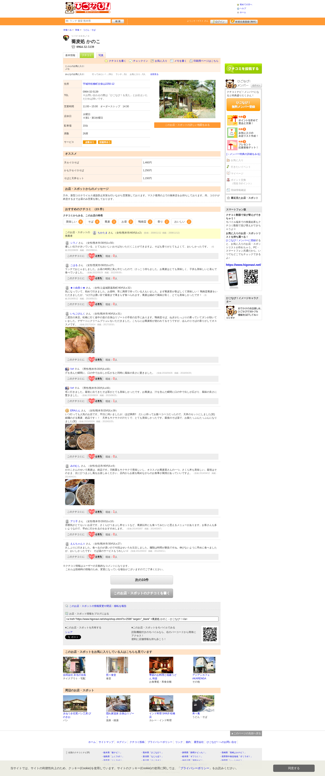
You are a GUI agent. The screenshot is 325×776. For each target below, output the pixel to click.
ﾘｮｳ (72, 369)
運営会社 (199, 742)
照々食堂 (111, 675)
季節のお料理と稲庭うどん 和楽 (163, 677)
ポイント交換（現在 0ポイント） (242, 181)
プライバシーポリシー (160, 742)
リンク (179, 742)
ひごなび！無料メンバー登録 (243, 104)
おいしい (182, 221)
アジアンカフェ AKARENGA (201, 677)
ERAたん (75, 410)
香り (163, 221)
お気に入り (161, 60)
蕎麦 (110, 221)
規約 (188, 742)
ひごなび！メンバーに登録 (241, 240)
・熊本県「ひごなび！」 (152, 752)
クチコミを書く (117, 60)
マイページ (237, 173)
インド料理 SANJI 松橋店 (162, 715)
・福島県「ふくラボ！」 (112, 756)
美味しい (74, 221)
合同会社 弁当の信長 (74, 675)
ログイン (219, 21)
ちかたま (103, 232)
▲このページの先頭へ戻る (246, 733)
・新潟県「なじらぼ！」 (152, 756)
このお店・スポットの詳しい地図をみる (187, 124)
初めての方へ (246, 4)
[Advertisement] (173, 8)
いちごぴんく (77, 313)
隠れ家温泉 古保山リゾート (120, 715)
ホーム (243, 12)
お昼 (127, 221)
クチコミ (87, 55)
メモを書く (180, 60)
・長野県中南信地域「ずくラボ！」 (236, 756)
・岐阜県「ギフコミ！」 (191, 756)
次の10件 (142, 580)
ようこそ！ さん (197, 21)
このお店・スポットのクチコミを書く (142, 593)
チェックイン (140, 60)
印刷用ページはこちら (206, 60)
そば (94, 221)
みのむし (75, 465)
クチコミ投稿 (137, 742)
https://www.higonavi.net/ (243, 264)
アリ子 (74, 521)
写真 (100, 55)
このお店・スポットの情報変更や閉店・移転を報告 (97, 606)
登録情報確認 (238, 190)
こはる (74, 265)
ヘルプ (243, 8)
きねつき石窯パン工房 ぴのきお (77, 715)
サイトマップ (106, 742)
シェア (69, 632)
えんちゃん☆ (77, 543)
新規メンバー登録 (244, 21)
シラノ (74, 242)
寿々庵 (196, 713)
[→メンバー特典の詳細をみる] (243, 154)
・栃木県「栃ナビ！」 (111, 752)
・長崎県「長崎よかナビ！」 (232, 752)
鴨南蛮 (145, 221)
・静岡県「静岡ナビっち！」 (193, 752)
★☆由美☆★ (77, 287)
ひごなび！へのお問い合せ (221, 742)
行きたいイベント (241, 166)
